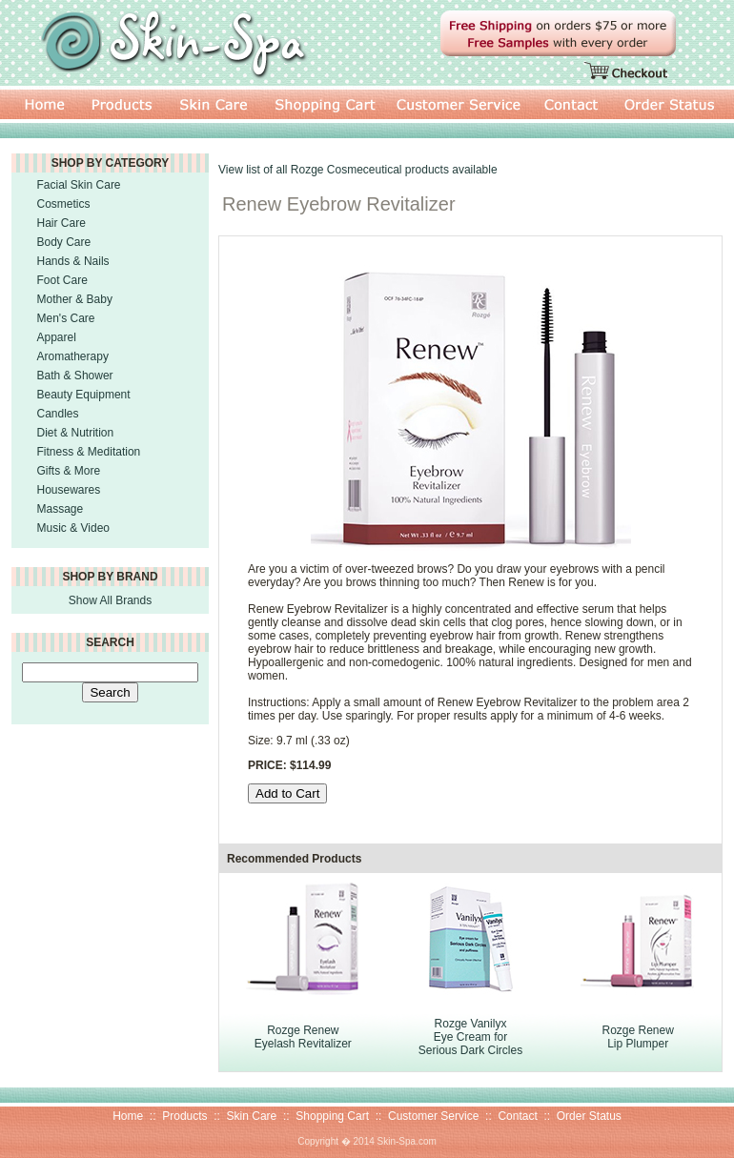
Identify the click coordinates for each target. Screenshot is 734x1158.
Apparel (56, 337)
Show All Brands (110, 600)
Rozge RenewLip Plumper (637, 1037)
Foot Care (62, 280)
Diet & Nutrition (75, 432)
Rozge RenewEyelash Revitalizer (303, 1037)
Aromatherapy (73, 356)
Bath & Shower (75, 375)
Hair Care (61, 223)
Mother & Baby (74, 299)
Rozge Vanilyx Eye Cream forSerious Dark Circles (470, 1037)
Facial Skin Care (79, 185)
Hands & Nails (73, 261)
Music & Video (73, 528)
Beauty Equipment (84, 394)
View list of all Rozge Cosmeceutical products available (358, 169)
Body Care (64, 242)
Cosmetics (64, 204)
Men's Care (66, 318)
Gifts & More (69, 470)
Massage (60, 509)
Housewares (69, 490)
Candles (58, 413)
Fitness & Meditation (89, 451)
